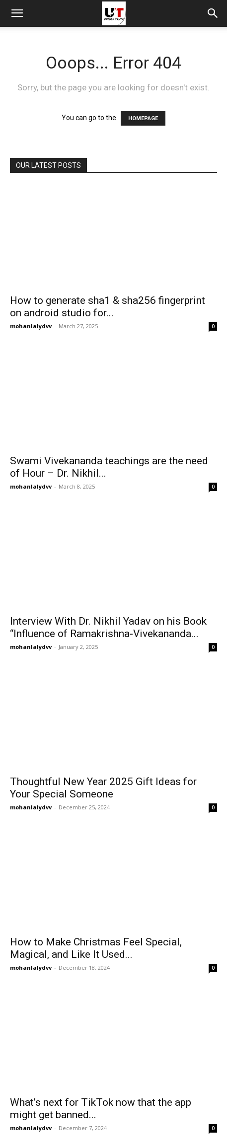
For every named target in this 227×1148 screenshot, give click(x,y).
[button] (213, 13)
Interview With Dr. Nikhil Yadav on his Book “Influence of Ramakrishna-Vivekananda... (108, 627)
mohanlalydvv (31, 326)
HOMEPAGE (143, 118)
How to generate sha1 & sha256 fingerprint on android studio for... (107, 306)
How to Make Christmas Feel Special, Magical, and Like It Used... (96, 948)
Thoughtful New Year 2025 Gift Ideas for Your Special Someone (103, 788)
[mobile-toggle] (17, 13)
